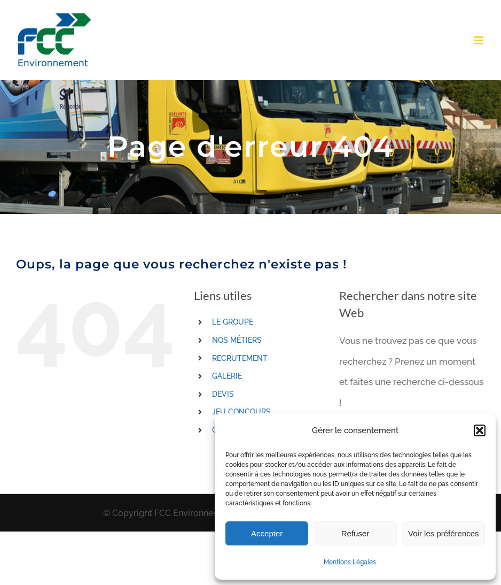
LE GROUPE (232, 322)
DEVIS (223, 394)
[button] (479, 430)
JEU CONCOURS (241, 411)
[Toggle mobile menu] (479, 40)
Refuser (355, 533)
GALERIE (227, 376)
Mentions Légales (350, 562)
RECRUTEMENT (240, 358)
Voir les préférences (443, 533)
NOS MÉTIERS (237, 340)
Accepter (267, 533)
